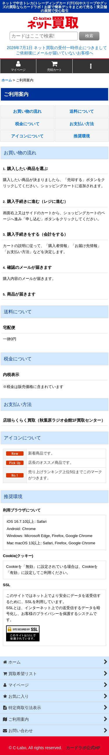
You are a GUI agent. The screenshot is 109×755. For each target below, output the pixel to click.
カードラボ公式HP (83, 747)
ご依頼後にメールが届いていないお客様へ (54, 53)
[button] (91, 66)
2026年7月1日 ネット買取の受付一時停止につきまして (57, 48)
